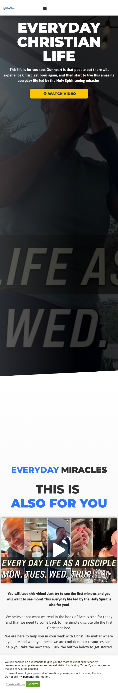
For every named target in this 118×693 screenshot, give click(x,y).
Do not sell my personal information (27, 676)
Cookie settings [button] (15, 684)
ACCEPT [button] (33, 684)
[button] (44, 8)
